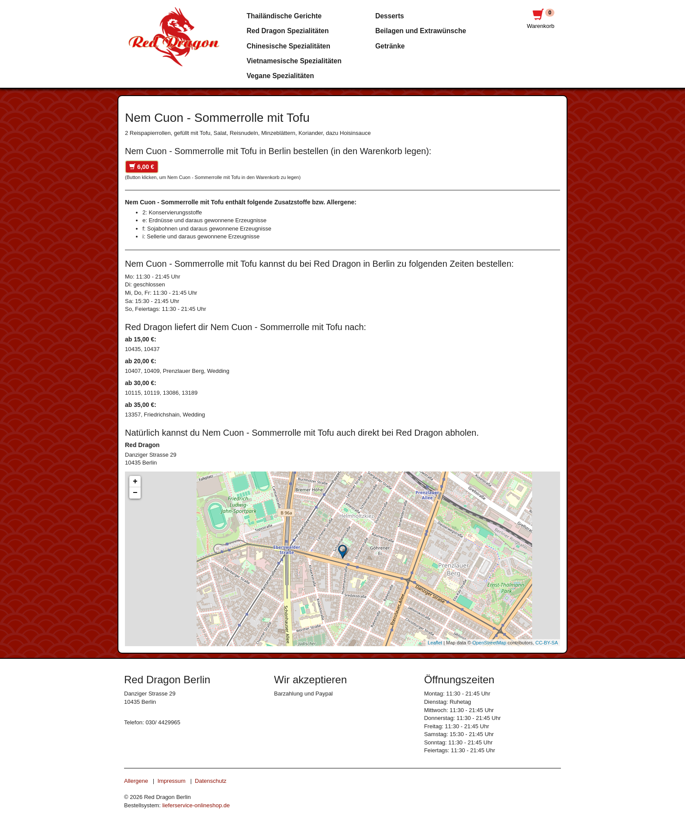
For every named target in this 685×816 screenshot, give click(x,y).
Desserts (389, 16)
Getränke (390, 46)
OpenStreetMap (489, 642)
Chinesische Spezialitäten (289, 46)
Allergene (136, 781)
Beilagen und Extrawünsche (420, 30)
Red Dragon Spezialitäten (288, 30)
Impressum (171, 781)
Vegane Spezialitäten (280, 75)
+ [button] (135, 481)
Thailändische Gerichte (284, 16)
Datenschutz (210, 781)
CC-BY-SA (546, 642)
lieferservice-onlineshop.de (196, 805)
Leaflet (435, 642)
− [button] (135, 493)
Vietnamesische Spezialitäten (294, 61)
